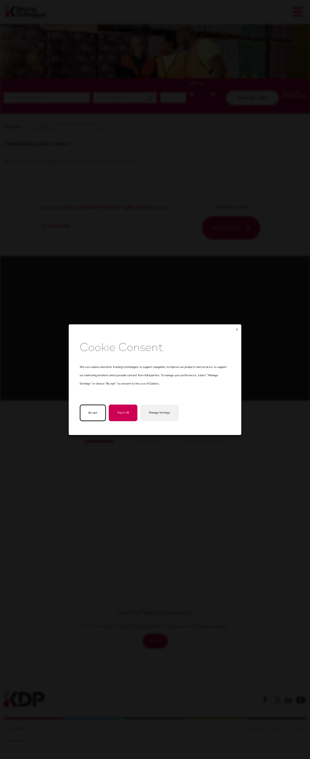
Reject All (123, 414)
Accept (93, 414)
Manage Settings (159, 414)
